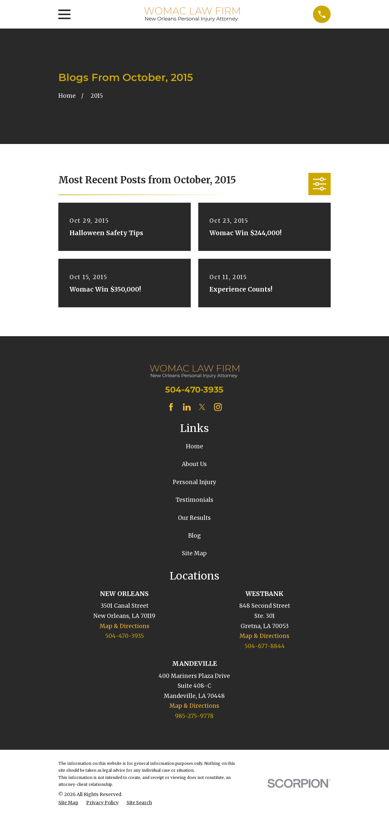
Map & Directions (124, 626)
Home (194, 446)
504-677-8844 (264, 646)
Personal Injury (194, 482)
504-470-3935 (194, 389)
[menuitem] (68, 803)
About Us (194, 464)
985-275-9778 (194, 716)
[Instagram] (218, 407)
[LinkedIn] (187, 407)
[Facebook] (171, 407)
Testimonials (194, 499)
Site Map (194, 553)
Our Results (194, 517)
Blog (194, 535)
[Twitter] (202, 407)
